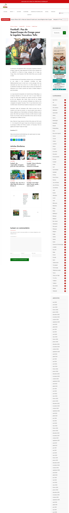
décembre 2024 (56, 344)
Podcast (53, 11)
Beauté (54, 125)
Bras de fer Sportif (57, 133)
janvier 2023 (55, 401)
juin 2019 (55, 507)
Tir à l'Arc (55, 278)
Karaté (54, 192)
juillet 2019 (55, 504)
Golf (54, 167)
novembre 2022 (56, 405)
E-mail (23, 253)
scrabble (54, 247)
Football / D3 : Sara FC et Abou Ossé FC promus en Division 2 (17, 184)
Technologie (55, 267)
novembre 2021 (56, 435)
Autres (54, 115)
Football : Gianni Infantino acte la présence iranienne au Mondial (34, 164)
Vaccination (55, 285)
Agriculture (55, 99)
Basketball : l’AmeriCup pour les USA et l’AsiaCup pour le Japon (25, 198)
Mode (54, 210)
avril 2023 (55, 393)
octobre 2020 (56, 467)
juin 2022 (55, 418)
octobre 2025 (56, 319)
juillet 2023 (55, 386)
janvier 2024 (55, 371)
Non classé (55, 221)
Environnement (56, 156)
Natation (54, 218)
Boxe (54, 130)
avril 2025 (55, 334)
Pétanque (55, 229)
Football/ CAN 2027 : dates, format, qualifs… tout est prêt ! (33, 184)
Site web (33, 253)
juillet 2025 (55, 326)
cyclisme (54, 143)
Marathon (55, 205)
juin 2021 (54, 447)
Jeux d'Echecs (56, 185)
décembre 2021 (56, 433)
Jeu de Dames (56, 182)
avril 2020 (55, 482)
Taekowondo (55, 262)
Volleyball (55, 291)
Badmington (55, 120)
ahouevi (16, 26)
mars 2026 (55, 307)
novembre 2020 (56, 465)
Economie (26, 11)
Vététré (54, 288)
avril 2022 (55, 423)
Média (54, 208)
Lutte (54, 200)
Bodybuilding (55, 128)
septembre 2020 (56, 470)
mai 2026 (55, 302)
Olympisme (55, 223)
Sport (12, 12)
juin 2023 (55, 388)
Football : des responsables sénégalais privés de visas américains (17, 164)
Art (53, 102)
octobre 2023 (56, 378)
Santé (54, 241)
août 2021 (55, 443)
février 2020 (55, 487)
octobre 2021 (55, 438)
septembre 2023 (56, 381)
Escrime (54, 159)
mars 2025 (55, 336)
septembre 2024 (56, 351)
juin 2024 (55, 359)
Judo (54, 190)
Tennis (54, 272)
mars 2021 (55, 455)
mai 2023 (55, 391)
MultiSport (55, 213)
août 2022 (55, 413)
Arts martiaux (55, 107)
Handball (54, 172)
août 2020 (55, 472)
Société (54, 257)
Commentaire (13, 236)
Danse (54, 146)
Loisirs (54, 198)
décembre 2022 (56, 403)
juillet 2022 (55, 415)
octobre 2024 (56, 349)
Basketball (55, 123)
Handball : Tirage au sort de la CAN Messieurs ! (26, 214)
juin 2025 (55, 329)
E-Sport (54, 149)
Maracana (55, 203)
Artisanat (54, 105)
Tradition (54, 280)
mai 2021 (54, 450)
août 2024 (55, 354)
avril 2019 (55, 512)
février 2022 (55, 428)
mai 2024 (55, 361)
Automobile (55, 112)
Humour (54, 179)
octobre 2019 (55, 497)
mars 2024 (55, 366)
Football (33, 26)
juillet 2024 (55, 356)
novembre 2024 (56, 346)
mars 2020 (55, 485)
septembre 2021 (56, 440)
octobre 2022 (56, 408)
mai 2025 (55, 331)
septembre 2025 (56, 322)
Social (46, 11)
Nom (11, 253)
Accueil (5, 11)
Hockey (54, 174)
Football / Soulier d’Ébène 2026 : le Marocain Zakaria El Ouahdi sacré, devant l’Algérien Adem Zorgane (30, 19)
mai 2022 (55, 420)
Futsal (54, 164)
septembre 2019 (56, 499)
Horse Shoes (55, 177)
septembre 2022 (56, 410)
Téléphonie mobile (57, 270)
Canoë (54, 136)
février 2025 (55, 339)
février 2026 (55, 309)
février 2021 (55, 457)
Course (54, 138)
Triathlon (54, 283)
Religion (54, 231)
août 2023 (55, 383)
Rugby (54, 234)
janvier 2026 (55, 312)
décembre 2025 (56, 314)
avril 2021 (55, 452)
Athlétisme (55, 110)
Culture (19, 11)
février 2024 (55, 368)
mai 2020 (55, 480)
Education (55, 154)
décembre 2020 (56, 462)
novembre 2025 (56, 317)
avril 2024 (55, 363)
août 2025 (55, 324)
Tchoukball (55, 265)
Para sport (55, 226)
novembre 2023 (56, 376)
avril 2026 (55, 304)
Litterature (55, 195)
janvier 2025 (55, 341)
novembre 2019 (56, 494)
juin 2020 (55, 477)
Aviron (54, 118)
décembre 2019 (56, 492)
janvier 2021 (55, 460)
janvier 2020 (55, 489)
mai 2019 (55, 509)
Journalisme (55, 187)
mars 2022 (55, 425)
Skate (54, 252)
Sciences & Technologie (37, 11)
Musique (54, 216)
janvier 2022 (55, 430)
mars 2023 (55, 396)
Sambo (54, 236)
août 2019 (55, 502)
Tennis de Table (56, 275)
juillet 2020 (55, 475)
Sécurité (54, 249)
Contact (29, 14)
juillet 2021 (55, 445)
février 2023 (55, 398)
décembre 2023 (56, 373)
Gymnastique (55, 169)
